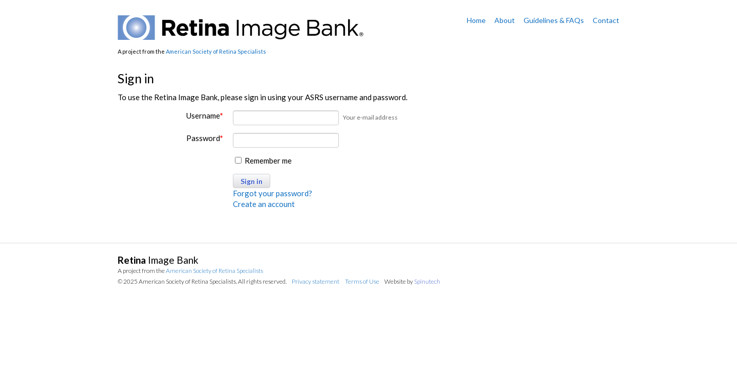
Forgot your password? (272, 193)
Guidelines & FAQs (554, 20)
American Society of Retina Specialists (216, 51)
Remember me (263, 160)
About (504, 20)
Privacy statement (315, 281)
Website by (412, 281)
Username (204, 115)
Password (204, 138)
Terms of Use (362, 281)
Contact (606, 20)
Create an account (264, 204)
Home (476, 20)
